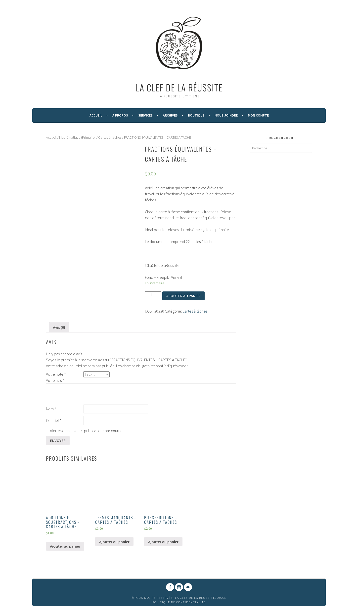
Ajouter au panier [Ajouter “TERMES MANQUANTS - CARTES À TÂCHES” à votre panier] (114, 541)
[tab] (59, 327)
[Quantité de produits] (153, 294)
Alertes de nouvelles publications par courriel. (87, 430)
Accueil (96, 115)
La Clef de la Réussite (179, 87)
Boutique (196, 115)
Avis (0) (59, 327)
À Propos (120, 115)
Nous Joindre (226, 115)
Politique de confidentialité (179, 602)
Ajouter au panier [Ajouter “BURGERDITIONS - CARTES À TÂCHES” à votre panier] (163, 541)
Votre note (56, 374)
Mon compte (258, 115)
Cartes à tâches (109, 137)
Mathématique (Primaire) (77, 137)
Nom (51, 408)
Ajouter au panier (183, 295)
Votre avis (55, 380)
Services (145, 115)
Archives (170, 115)
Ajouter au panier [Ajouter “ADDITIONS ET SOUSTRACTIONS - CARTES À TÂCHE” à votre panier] (65, 546)
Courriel (53, 420)
